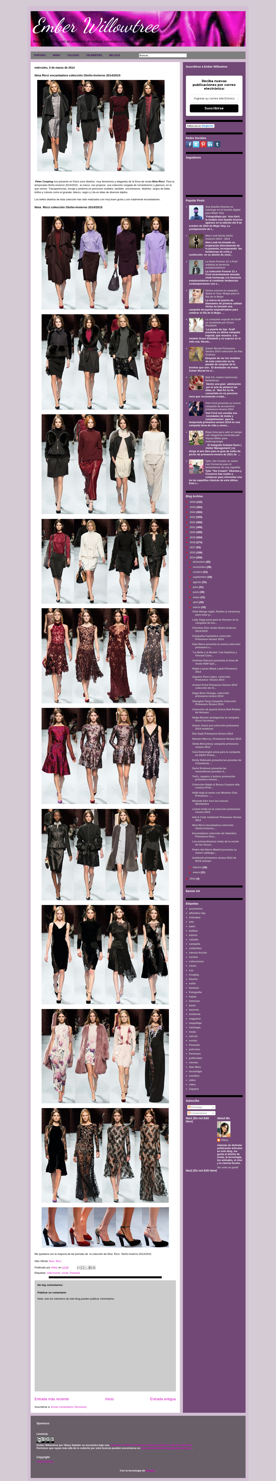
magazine (195, 1018)
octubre (198, 571)
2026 (193, 501)
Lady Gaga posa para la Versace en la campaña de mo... (215, 621)
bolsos (193, 935)
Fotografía (195, 992)
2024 (193, 512)
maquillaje (195, 1023)
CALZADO (73, 55)
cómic (193, 965)
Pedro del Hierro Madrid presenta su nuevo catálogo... (214, 851)
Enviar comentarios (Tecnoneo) (69, 1406)
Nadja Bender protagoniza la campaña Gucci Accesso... (215, 719)
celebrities (195, 948)
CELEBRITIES (94, 55)
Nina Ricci (55, 1261)
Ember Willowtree (95, 25)
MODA (56, 55)
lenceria (194, 1009)
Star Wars (195, 1067)
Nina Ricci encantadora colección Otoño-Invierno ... (212, 827)
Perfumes (195, 1053)
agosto (197, 582)
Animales (195, 917)
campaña (194, 943)
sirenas (193, 1062)
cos (191, 970)
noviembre (200, 566)
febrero (197, 867)
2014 (193, 557)
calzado (194, 939)
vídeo (192, 1084)
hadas (193, 996)
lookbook (195, 1014)
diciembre (199, 561)
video (192, 1080)
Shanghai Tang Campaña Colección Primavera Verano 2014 (214, 703)
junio (196, 592)
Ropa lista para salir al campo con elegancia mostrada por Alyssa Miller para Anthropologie (223, 437)
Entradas (195, 1107)
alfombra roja (197, 913)
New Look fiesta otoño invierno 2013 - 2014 (219, 237)
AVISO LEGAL (45, 1461)
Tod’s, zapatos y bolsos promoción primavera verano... (213, 778)
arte (191, 921)
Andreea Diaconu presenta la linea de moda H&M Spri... (215, 662)
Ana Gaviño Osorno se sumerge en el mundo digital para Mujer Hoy (222, 209)
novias (193, 1040)
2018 (193, 542)
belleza (193, 930)
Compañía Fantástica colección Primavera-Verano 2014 (211, 637)
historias (194, 1000)
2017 (193, 547)
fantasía (194, 987)
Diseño (193, 979)
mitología (195, 1027)
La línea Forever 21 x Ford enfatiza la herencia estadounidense (221, 264)
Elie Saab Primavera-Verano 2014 (212, 733)
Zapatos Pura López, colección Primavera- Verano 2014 (211, 678)
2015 (193, 552)
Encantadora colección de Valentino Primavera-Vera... (214, 835)
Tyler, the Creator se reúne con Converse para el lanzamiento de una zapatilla (222, 464)
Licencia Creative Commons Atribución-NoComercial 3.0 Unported (151, 1445)
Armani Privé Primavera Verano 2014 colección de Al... (214, 686)
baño (192, 926)
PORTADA (40, 55)
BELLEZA (114, 55)
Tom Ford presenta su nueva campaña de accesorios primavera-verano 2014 (223, 406)
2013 (193, 878)
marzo (197, 607)
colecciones (53, 1272)
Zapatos (194, 1088)
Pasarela (75, 1272)
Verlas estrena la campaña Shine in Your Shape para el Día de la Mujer (222, 293)
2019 (193, 537)
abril (196, 602)
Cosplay (194, 974)
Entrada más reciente (52, 1399)
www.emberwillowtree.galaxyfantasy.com (166, 1448)
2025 (193, 507)
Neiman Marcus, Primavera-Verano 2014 (216, 738)
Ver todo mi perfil (227, 1167)
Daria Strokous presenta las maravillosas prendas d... (209, 770)
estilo (192, 983)
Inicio (109, 1399)
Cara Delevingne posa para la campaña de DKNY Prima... (216, 753)
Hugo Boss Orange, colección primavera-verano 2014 (210, 695)
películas (194, 1049)
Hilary (224, 1139)
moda (65, 1272)
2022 (193, 522)
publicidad (195, 1058)
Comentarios (197, 1113)
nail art (193, 1036)
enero (197, 872)
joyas (192, 1005)
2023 (193, 517)
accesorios (196, 908)
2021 (193, 527)
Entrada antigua (163, 1399)
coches (193, 957)
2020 (193, 532)
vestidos (194, 1075)
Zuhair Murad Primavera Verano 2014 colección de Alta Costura (223, 351)
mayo (196, 597)
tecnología (195, 1071)
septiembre (200, 576)
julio (196, 587)
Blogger (150, 1470)
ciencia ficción (198, 952)
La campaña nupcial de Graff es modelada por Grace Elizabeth (223, 322)
